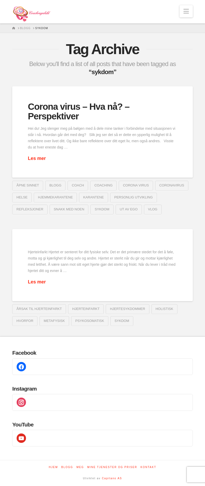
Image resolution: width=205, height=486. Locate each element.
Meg (80, 467)
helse (22, 197)
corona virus (136, 185)
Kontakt (148, 467)
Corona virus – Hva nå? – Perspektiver (78, 111)
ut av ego (129, 209)
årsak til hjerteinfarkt (39, 309)
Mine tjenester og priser (112, 467)
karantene (93, 197)
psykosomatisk (89, 321)
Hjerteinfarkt (86, 309)
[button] (186, 11)
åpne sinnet (27, 185)
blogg (55, 185)
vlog (152, 209)
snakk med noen (69, 209)
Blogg (67, 467)
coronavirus (171, 185)
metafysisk (54, 321)
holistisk (164, 309)
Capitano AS (112, 478)
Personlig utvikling (133, 197)
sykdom (102, 209)
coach (78, 185)
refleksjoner (29, 209)
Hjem (53, 467)
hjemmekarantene (55, 197)
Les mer (37, 158)
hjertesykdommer (127, 309)
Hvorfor (24, 321)
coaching (103, 185)
